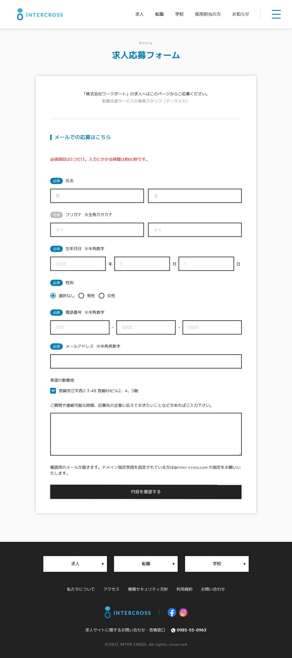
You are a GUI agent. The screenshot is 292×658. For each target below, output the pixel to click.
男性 (91, 295)
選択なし (67, 295)
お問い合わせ (213, 589)
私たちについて (81, 589)
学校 (216, 564)
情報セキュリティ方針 (148, 589)
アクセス (111, 589)
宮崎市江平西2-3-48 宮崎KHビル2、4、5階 (98, 390)
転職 (146, 564)
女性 (111, 295)
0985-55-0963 (191, 630)
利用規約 (184, 589)
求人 (75, 564)
